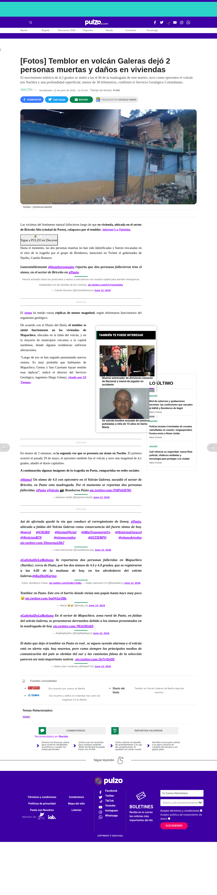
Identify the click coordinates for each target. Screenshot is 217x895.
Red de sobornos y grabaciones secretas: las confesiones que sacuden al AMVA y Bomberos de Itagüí (171, 405)
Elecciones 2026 (66, 30)
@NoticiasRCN (31, 538)
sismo (26, 717)
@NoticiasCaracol (128, 533)
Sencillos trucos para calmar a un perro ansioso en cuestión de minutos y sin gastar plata (166, 746)
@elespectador (65, 538)
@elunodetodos (130, 538)
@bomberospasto (61, 268)
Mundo (109, 30)
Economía (131, 30)
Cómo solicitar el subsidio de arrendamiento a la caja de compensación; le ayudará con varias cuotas (128, 746)
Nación (24, 30)
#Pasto (73, 273)
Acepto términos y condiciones (179, 811)
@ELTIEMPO (97, 538)
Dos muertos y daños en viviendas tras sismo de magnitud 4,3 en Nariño (74, 698)
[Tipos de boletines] (182, 803)
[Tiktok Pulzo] (168, 24)
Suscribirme (174, 826)
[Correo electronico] (182, 794)
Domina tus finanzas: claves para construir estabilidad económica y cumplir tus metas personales (55, 746)
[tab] (72, 731)
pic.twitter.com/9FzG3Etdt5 (73, 627)
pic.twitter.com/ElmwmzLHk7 (42, 543)
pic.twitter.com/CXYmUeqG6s (105, 285)
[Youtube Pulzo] (175, 23)
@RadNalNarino (44, 576)
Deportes (88, 30)
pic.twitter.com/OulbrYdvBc (65, 583)
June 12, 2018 (102, 291)
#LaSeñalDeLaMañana (37, 560)
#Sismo (25, 480)
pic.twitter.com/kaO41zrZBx (45, 599)
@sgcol (25, 533)
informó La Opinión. (116, 230)
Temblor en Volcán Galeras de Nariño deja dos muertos (159, 691)
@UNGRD (43, 533)
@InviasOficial (65, 533)
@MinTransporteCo (95, 533)
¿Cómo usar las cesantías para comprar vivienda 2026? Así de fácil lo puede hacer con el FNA (91, 746)
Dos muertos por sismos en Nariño (66, 689)
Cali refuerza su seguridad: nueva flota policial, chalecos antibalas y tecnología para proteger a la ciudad (170, 456)
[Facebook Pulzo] (155, 23)
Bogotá (45, 30)
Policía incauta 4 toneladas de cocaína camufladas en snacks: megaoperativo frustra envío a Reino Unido (170, 430)
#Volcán (53, 491)
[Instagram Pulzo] (182, 23)
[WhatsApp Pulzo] (188, 23)
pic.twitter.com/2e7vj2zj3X (94, 660)
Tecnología (152, 30)
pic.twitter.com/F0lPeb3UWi (110, 491)
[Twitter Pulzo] (162, 23)
